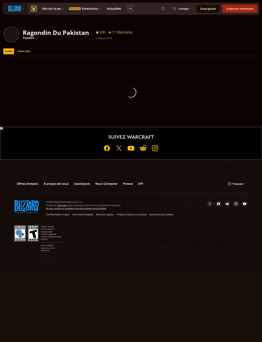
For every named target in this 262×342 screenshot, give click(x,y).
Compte (120, 122)
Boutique (137, 122)
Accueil (105, 122)
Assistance (155, 122)
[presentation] (15, 9)
